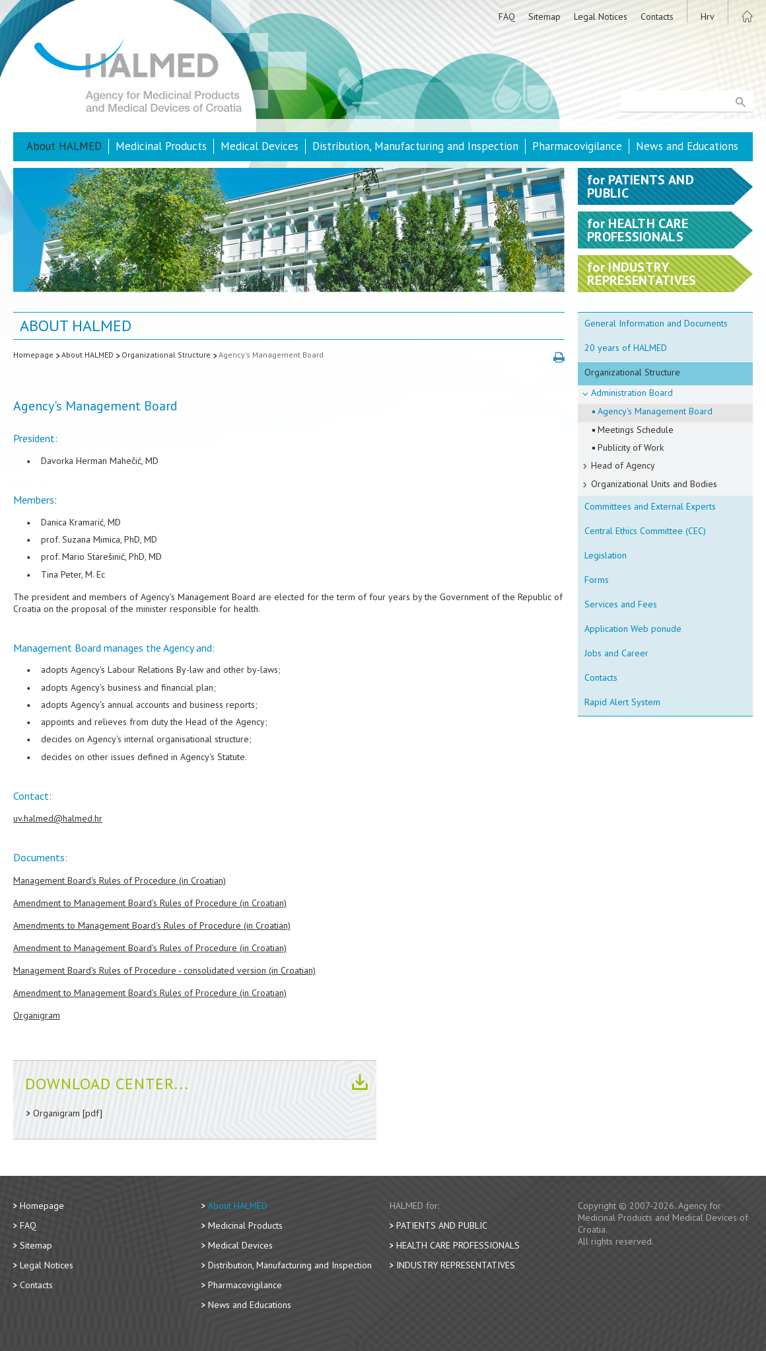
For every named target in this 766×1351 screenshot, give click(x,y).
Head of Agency (623, 465)
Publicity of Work (631, 447)
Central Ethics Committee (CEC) (645, 531)
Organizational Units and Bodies (654, 484)
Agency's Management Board (271, 355)
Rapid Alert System (622, 702)
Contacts (657, 16)
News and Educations (687, 146)
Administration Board (632, 393)
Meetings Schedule (636, 430)
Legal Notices (600, 16)
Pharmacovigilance (577, 146)
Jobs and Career (616, 653)
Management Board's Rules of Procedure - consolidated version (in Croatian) (164, 970)
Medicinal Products (161, 146)
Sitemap (544, 16)
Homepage (33, 355)
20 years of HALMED (625, 348)
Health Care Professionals (458, 1245)
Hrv (707, 16)
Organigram (36, 1015)
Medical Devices (259, 146)
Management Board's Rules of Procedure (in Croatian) (119, 880)
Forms (596, 580)
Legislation (605, 555)
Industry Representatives (455, 1265)
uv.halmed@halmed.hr (57, 818)
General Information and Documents (656, 323)
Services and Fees (620, 604)
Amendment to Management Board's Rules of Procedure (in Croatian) (150, 903)
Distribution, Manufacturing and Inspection (415, 146)
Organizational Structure (166, 355)
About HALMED (64, 146)
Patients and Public (441, 1225)
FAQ (507, 16)
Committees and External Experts (650, 506)
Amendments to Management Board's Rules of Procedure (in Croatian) (152, 925)
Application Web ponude (632, 629)
